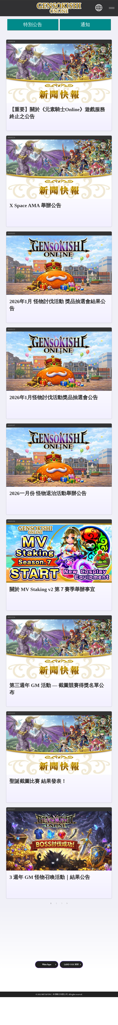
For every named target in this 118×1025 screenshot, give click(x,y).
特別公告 (32, 52)
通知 (85, 52)
